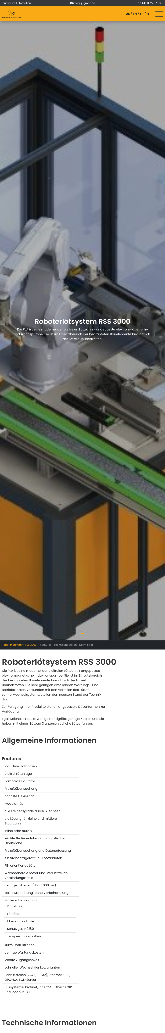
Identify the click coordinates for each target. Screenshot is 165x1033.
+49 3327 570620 (152, 3)
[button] (82, 633)
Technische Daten (65, 645)
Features (45, 645)
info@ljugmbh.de (84, 3)
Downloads (86, 645)
